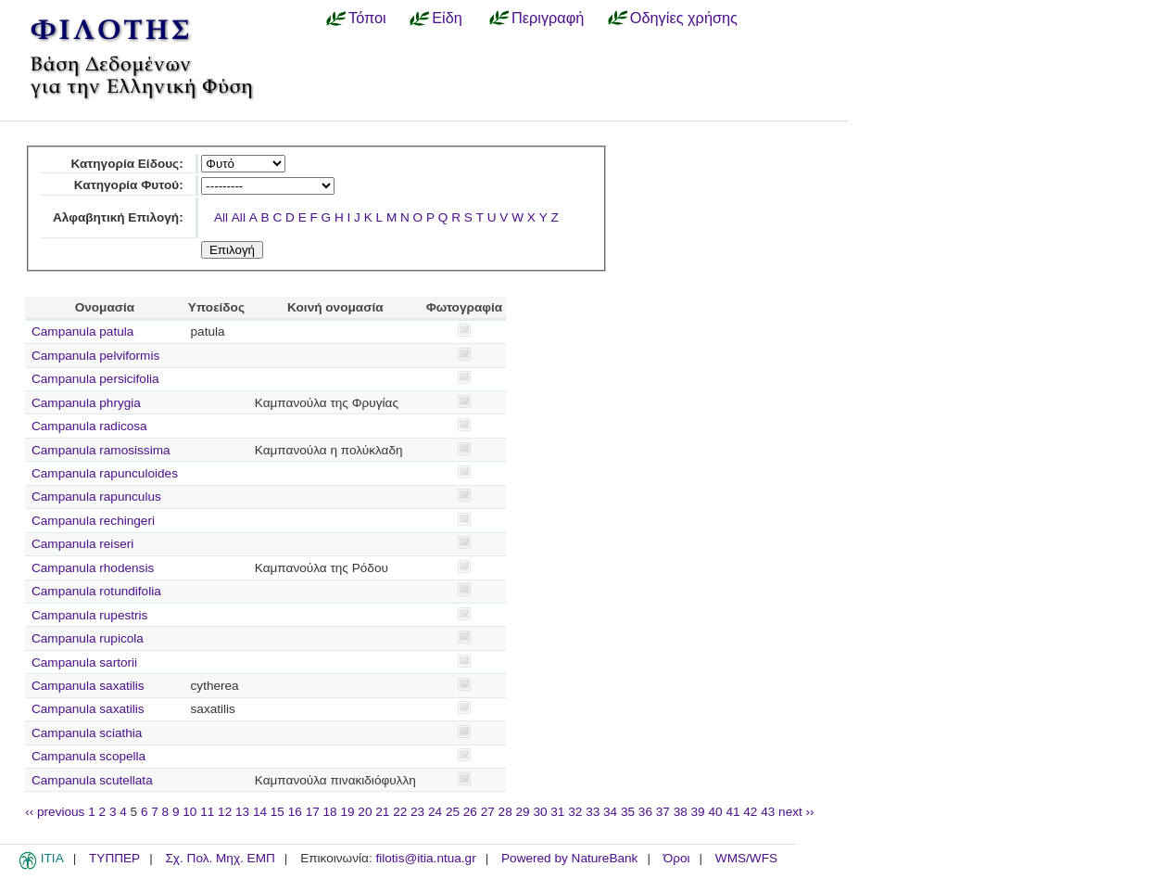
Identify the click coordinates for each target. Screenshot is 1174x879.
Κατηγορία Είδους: (126, 164)
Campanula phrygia (86, 403)
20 (365, 812)
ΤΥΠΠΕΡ (114, 858)
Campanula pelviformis (95, 356)
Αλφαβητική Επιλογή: (118, 217)
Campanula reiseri (82, 544)
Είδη (447, 17)
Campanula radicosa (89, 426)
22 (400, 812)
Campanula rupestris (89, 615)
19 (347, 812)
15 (277, 812)
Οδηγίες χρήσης (684, 17)
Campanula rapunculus (96, 496)
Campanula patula (82, 331)
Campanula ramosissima (101, 450)
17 (313, 812)
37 (663, 812)
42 (750, 812)
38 (681, 812)
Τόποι (367, 17)
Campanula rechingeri (93, 521)
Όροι (676, 858)
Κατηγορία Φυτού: (128, 185)
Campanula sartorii (84, 662)
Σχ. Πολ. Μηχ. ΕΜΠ (219, 858)
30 (540, 812)
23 (417, 812)
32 (575, 812)
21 (382, 812)
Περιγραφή (547, 17)
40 (715, 812)
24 (435, 812)
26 (470, 812)
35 (628, 812)
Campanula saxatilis (88, 686)
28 (505, 812)
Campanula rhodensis (93, 568)
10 (189, 812)
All (221, 217)
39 (698, 812)
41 (732, 812)
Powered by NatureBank (569, 858)
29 (523, 812)
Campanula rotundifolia (96, 591)
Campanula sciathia (87, 733)
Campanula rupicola (88, 638)
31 (557, 812)
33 (593, 812)
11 (207, 812)
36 (645, 812)
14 (260, 812)
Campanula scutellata (92, 780)
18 (330, 812)
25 (453, 812)
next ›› (796, 812)
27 (488, 812)
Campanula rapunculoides (105, 473)
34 (610, 812)
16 (295, 812)
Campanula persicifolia (95, 379)
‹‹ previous (54, 812)
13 (242, 812)
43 (768, 812)
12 (225, 812)
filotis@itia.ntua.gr (425, 858)
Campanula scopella (88, 756)
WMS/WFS (746, 858)
